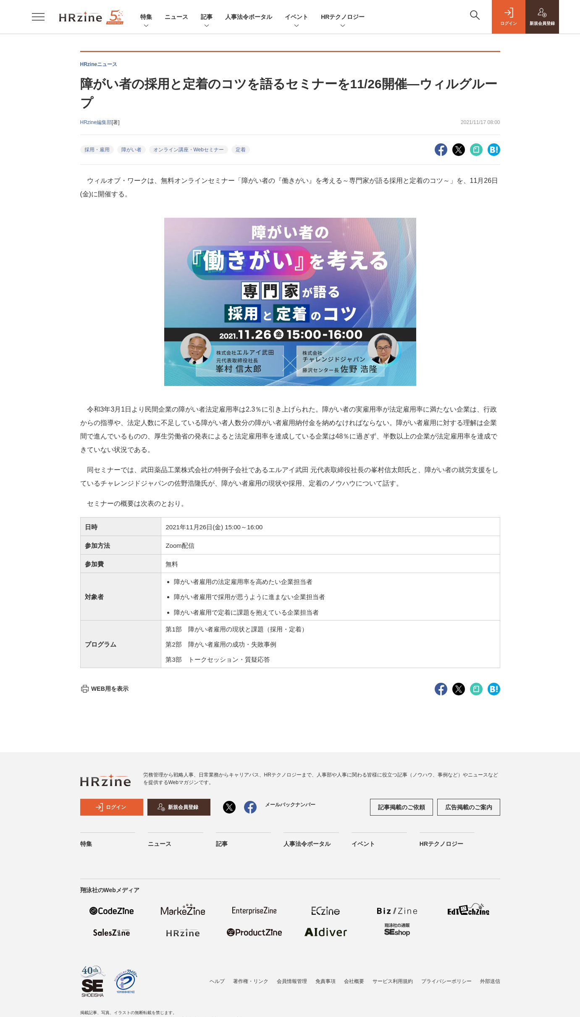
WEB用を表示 (104, 688)
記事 (207, 17)
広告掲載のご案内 (468, 807)
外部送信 (490, 981)
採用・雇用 (97, 150)
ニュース (176, 16)
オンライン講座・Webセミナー (188, 150)
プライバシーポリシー (446, 981)
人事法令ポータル (248, 16)
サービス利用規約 (393, 981)
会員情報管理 (292, 981)
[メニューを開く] (38, 17)
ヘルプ (217, 981)
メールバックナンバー (290, 805)
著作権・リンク (250, 981)
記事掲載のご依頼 (401, 807)
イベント (296, 17)
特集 (146, 17)
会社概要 (354, 981)
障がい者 (131, 150)
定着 (241, 150)
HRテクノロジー (343, 17)
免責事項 (325, 981)
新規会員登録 (177, 807)
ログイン (110, 807)
